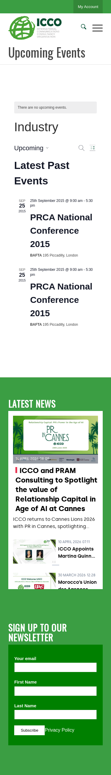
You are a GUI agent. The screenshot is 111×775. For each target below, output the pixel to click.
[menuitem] (80, 28)
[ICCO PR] (46, 28)
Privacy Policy (59, 730)
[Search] (80, 28)
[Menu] (94, 28)
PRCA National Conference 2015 (61, 230)
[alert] (55, 108)
